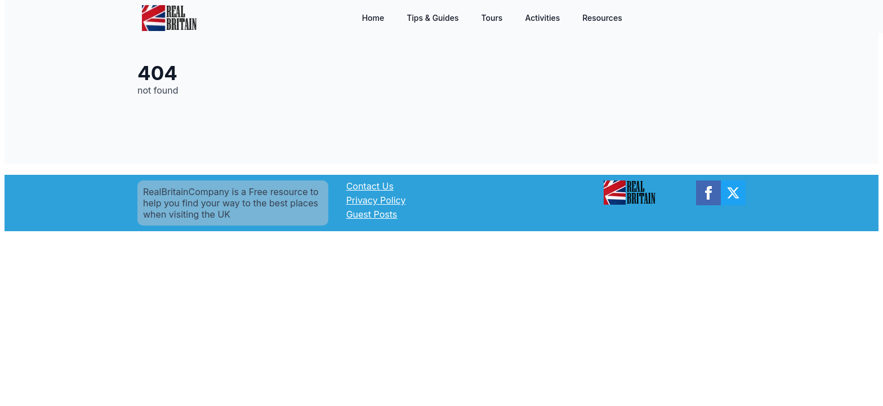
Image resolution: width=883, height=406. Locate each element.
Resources (602, 18)
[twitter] (733, 192)
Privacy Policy (376, 200)
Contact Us (370, 186)
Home (373, 18)
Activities (542, 18)
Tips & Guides (432, 18)
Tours (491, 18)
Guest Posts (372, 214)
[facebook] (708, 192)
